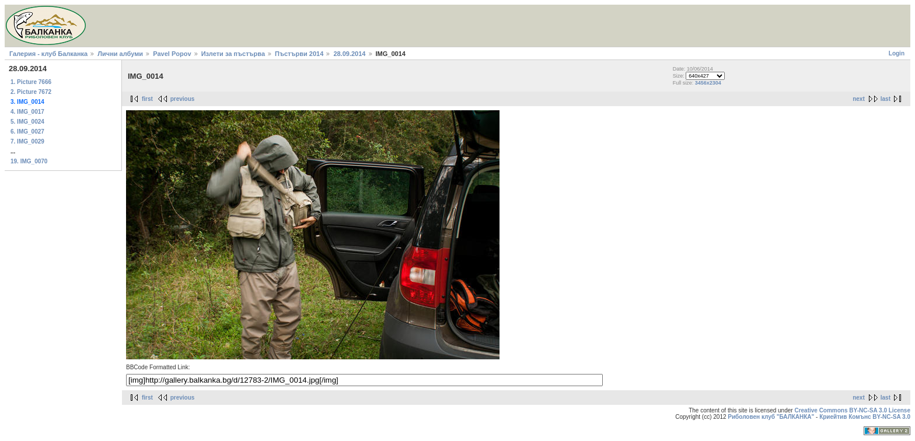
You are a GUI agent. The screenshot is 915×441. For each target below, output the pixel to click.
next (859, 99)
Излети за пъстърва (233, 53)
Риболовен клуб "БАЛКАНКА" (771, 417)
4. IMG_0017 (27, 111)
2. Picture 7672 (31, 92)
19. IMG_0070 (29, 161)
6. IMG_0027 (27, 131)
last (885, 99)
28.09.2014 (349, 53)
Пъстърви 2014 (299, 53)
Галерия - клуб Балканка (48, 53)
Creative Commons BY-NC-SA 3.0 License (852, 410)
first (147, 99)
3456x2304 (708, 83)
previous (182, 99)
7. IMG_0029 (27, 141)
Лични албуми (120, 53)
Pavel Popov (172, 53)
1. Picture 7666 (31, 82)
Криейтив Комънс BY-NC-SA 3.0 (864, 417)
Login (896, 53)
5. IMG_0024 (27, 121)
